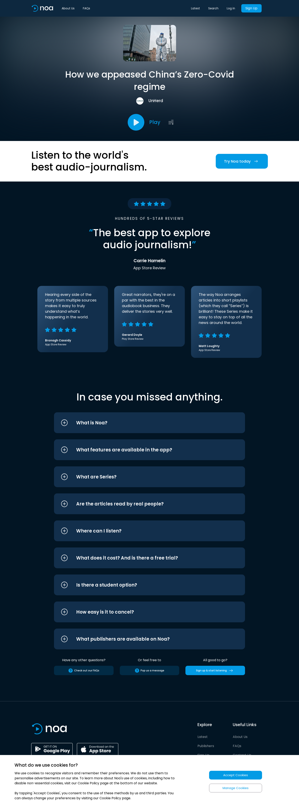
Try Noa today (242, 161)
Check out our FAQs (83, 670)
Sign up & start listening (215, 670)
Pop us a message (149, 670)
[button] (141, 423)
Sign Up (251, 8)
